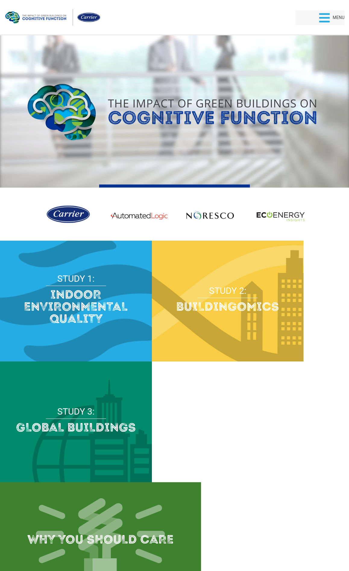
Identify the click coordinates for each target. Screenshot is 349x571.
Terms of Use (189, 545)
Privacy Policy (160, 545)
